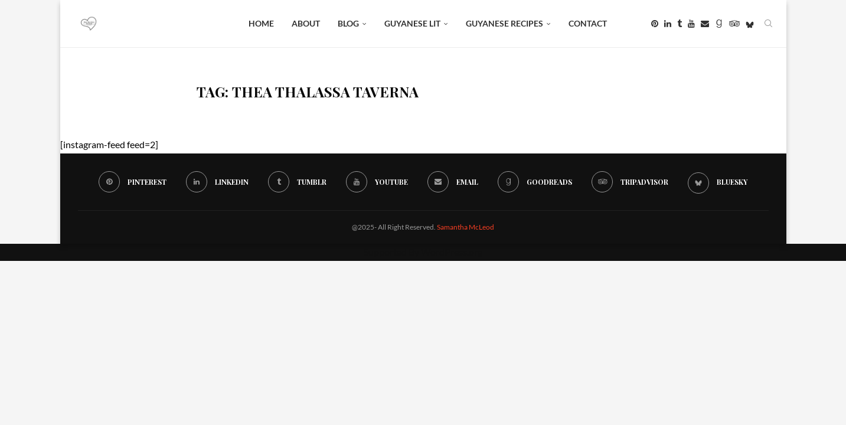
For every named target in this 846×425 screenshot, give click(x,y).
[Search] (769, 23)
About (306, 23)
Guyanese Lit (412, 23)
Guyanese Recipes (504, 23)
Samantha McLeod (465, 227)
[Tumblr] (679, 23)
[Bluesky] (750, 23)
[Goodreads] (719, 23)
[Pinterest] (654, 23)
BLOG (348, 23)
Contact (588, 23)
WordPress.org (451, 251)
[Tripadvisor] (734, 23)
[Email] (705, 23)
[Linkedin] (667, 23)
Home (261, 23)
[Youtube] (691, 23)
